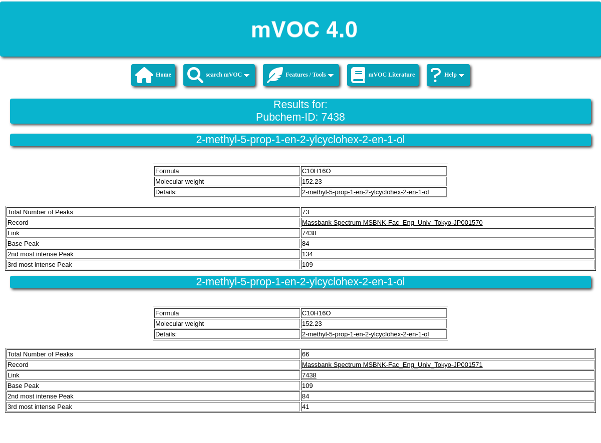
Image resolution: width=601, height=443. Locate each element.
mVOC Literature (383, 75)
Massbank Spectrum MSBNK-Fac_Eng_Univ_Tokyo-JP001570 (392, 222)
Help (447, 75)
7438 (309, 233)
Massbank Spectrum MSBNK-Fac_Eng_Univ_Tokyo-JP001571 (392, 364)
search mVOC (218, 75)
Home (153, 75)
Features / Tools (300, 75)
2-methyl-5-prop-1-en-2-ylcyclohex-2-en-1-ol (365, 192)
